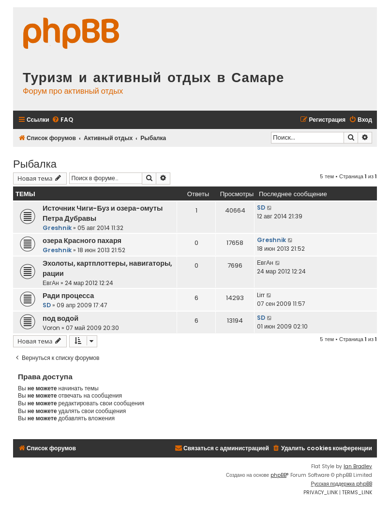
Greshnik (57, 228)
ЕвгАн (51, 283)
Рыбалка (35, 163)
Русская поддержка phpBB (341, 483)
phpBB (278, 475)
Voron (51, 328)
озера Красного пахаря (82, 240)
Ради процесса (68, 295)
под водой (60, 318)
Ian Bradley (358, 466)
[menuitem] (62, 120)
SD (261, 207)
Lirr (261, 295)
